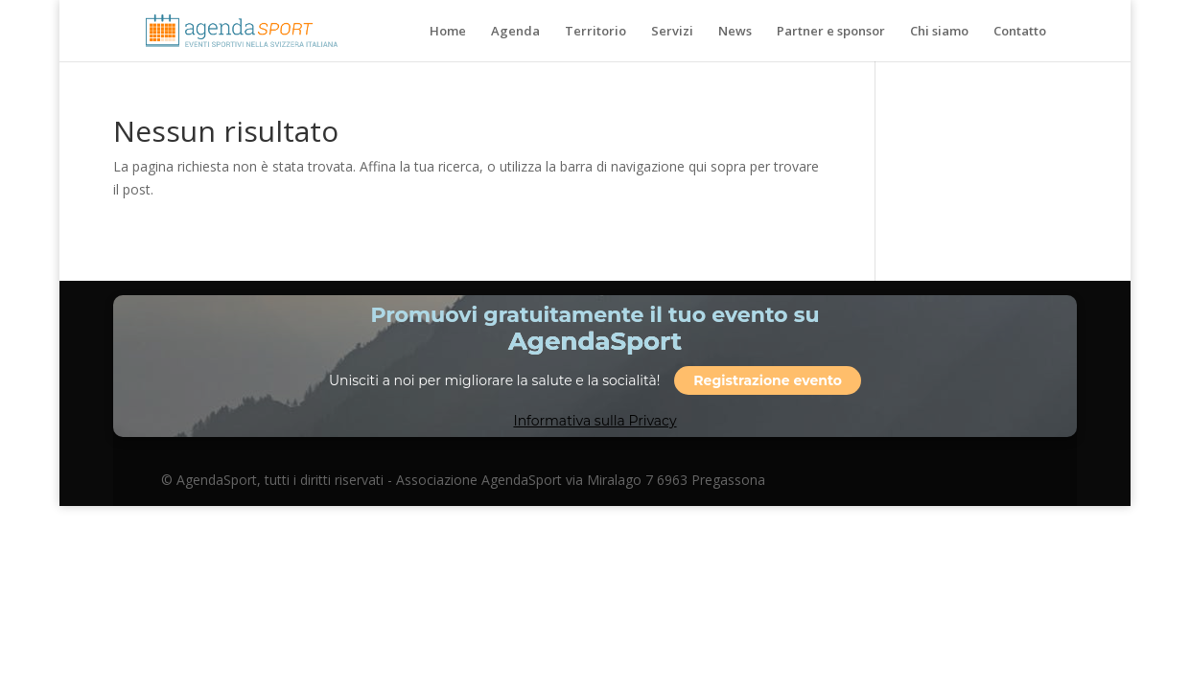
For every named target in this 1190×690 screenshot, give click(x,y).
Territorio (595, 31)
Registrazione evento (767, 380)
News (735, 31)
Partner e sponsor (831, 31)
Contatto (1019, 31)
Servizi (672, 31)
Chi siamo (939, 31)
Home (448, 31)
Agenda (515, 31)
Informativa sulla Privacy (594, 420)
